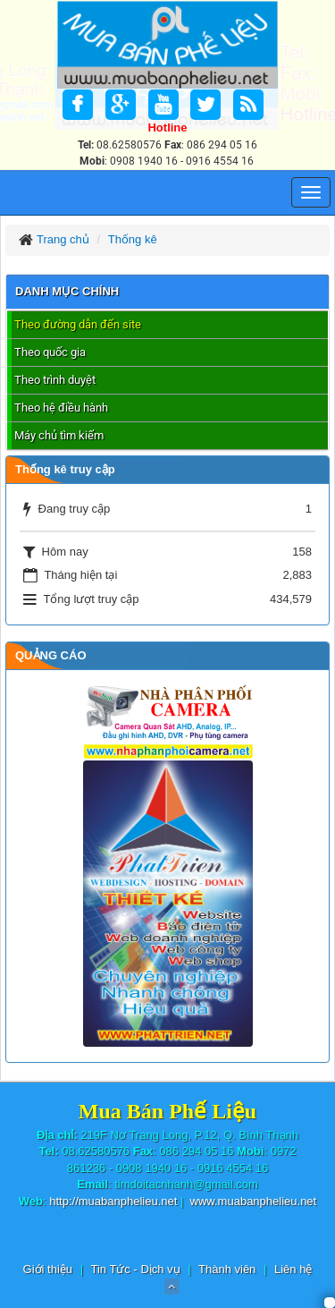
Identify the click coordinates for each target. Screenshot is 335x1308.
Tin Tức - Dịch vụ (135, 1269)
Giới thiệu (47, 1269)
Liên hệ (293, 1269)
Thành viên (226, 1269)
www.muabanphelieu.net (253, 1201)
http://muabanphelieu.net (113, 1201)
